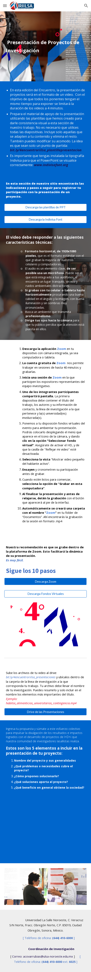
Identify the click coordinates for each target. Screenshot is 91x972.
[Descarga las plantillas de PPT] (45, 207)
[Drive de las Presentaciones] (45, 711)
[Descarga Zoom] (45, 581)
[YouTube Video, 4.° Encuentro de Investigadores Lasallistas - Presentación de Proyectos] (45, 834)
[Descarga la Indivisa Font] (45, 219)
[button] (5, 5)
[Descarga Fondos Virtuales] (45, 593)
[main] (45, 46)
